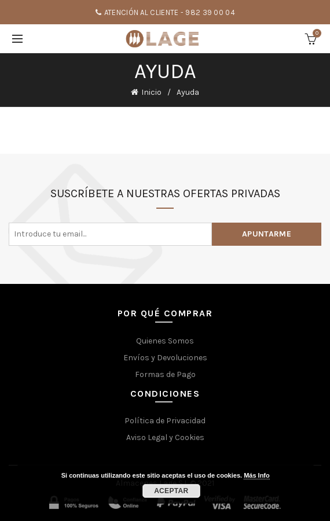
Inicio (151, 92)
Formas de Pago (165, 374)
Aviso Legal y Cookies (165, 437)
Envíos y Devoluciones (165, 358)
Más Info (257, 475)
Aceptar (171, 491)
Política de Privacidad (165, 421)
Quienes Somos (165, 341)
